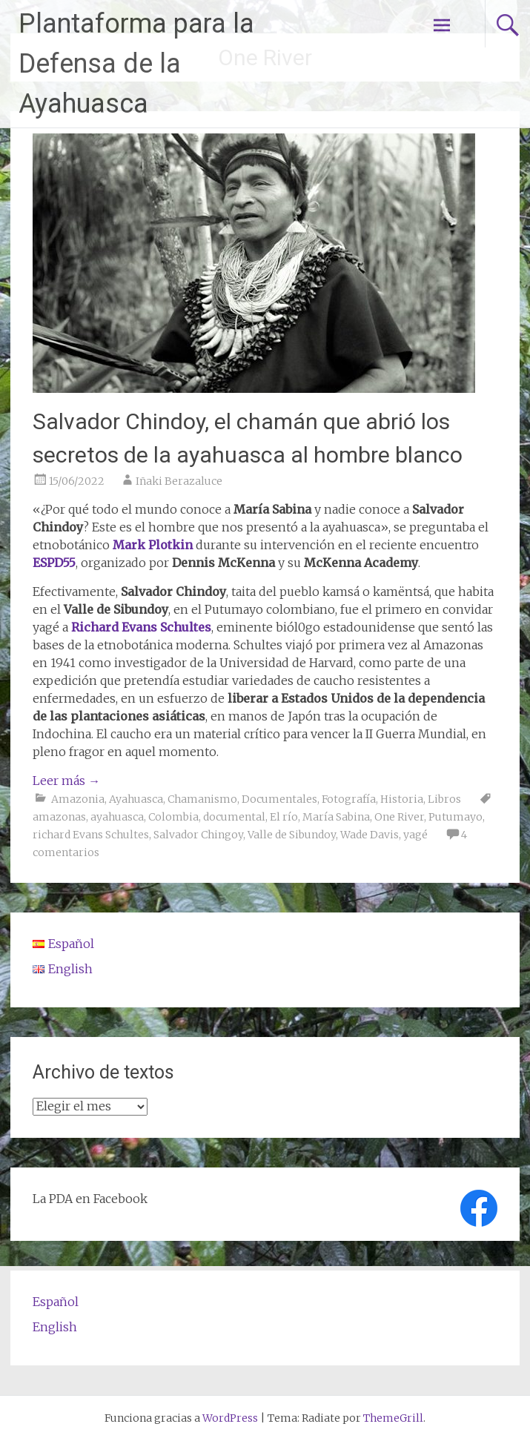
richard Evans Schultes (91, 834)
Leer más (66, 780)
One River (399, 817)
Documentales (279, 799)
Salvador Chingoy (198, 834)
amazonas (59, 817)
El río (284, 817)
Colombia (173, 817)
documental (234, 817)
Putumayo (455, 817)
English (55, 1326)
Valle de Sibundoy (292, 834)
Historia (401, 799)
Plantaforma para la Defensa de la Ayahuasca (136, 63)
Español (56, 1301)
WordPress (230, 1418)
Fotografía (349, 799)
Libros (444, 799)
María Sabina (336, 817)
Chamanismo (202, 799)
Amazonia (78, 799)
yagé (415, 834)
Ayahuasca (136, 799)
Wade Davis (369, 834)
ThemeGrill (393, 1418)
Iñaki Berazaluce (179, 481)
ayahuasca (117, 817)
